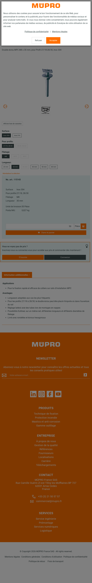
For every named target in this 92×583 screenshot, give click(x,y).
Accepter (53, 40)
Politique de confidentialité (36, 31)
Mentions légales (59, 31)
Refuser (38, 40)
